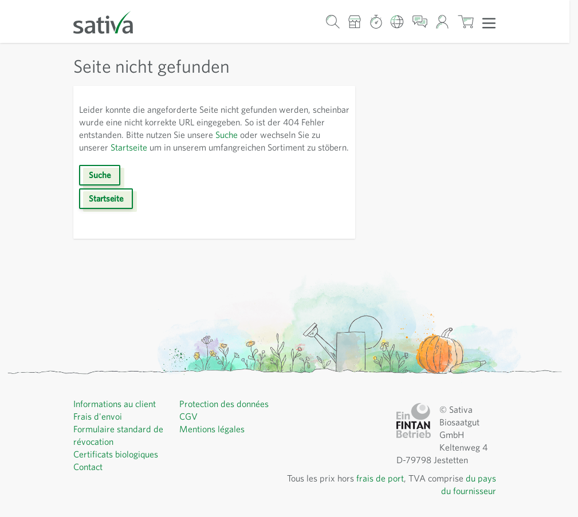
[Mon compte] (442, 21)
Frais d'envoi (97, 416)
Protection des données (224, 403)
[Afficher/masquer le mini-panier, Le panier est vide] (465, 21)
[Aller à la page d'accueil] (110, 21)
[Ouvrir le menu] (489, 22)
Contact (88, 466)
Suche (226, 134)
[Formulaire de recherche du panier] (332, 21)
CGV (188, 416)
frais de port (380, 478)
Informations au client (114, 403)
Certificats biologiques (115, 454)
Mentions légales (212, 429)
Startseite (129, 147)
